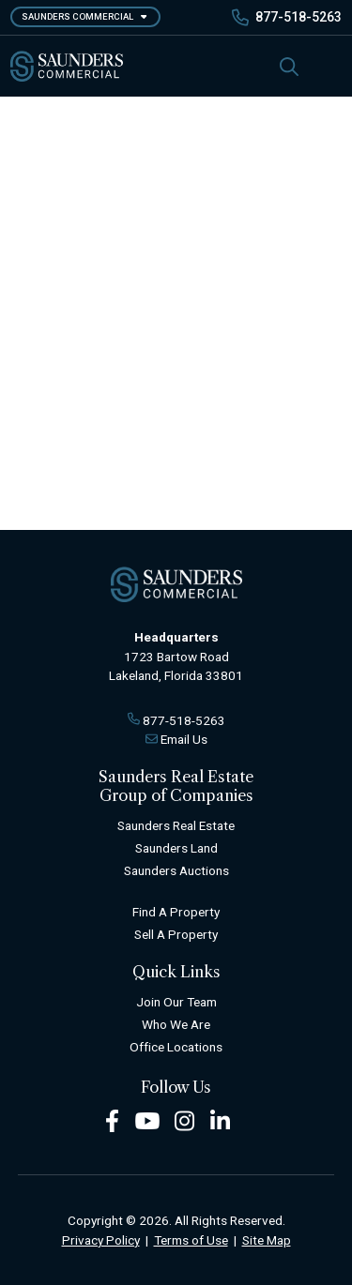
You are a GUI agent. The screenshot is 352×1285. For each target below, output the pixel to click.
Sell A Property (176, 934)
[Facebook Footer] (112, 1119)
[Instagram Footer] (185, 1119)
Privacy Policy (101, 1239)
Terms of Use (191, 1239)
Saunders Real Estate (176, 825)
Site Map (266, 1239)
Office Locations (176, 1046)
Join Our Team (176, 1001)
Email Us (184, 739)
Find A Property (176, 911)
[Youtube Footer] (147, 1119)
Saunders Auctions (176, 870)
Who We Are (176, 1024)
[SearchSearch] (289, 66)
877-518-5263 (298, 16)
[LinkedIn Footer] (220, 1119)
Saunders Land (176, 847)
